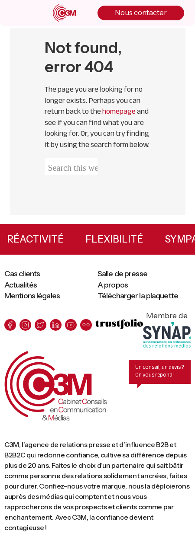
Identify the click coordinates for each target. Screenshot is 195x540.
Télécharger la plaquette (138, 295)
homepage (119, 111)
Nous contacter (141, 12)
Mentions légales (32, 295)
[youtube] (71, 325)
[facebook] (10, 325)
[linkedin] (56, 325)
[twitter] (40, 325)
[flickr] (86, 325)
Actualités (20, 285)
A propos (113, 285)
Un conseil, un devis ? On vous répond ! (159, 371)
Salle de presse (122, 273)
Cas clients (22, 273)
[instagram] (25, 325)
